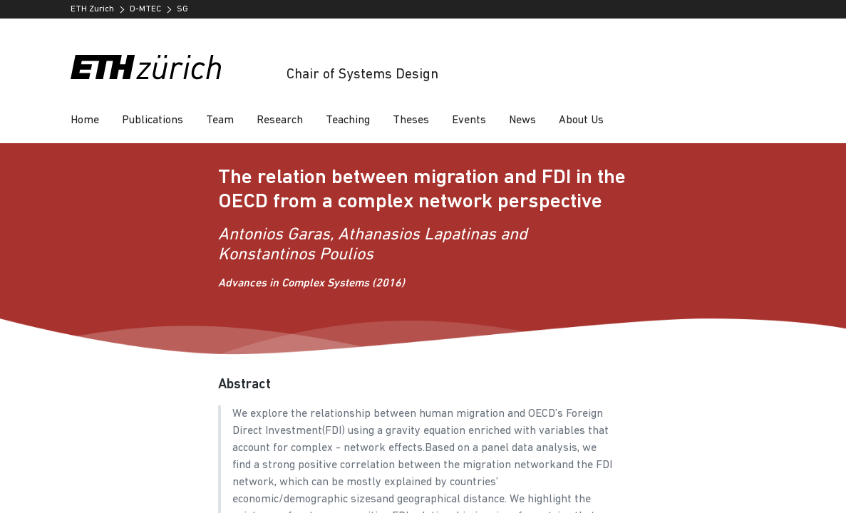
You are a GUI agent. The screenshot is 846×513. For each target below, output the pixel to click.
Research (280, 120)
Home (85, 120)
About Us (581, 120)
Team (220, 120)
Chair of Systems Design (362, 75)
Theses (411, 120)
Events (469, 120)
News (522, 120)
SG (182, 9)
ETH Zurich (92, 9)
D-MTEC (145, 9)
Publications (152, 120)
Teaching (348, 120)
